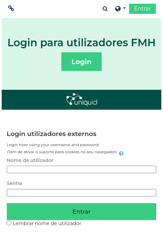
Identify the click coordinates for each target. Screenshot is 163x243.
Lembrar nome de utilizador (47, 223)
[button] (105, 8)
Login (81, 62)
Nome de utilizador (30, 160)
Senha (14, 183)
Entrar (142, 8)
